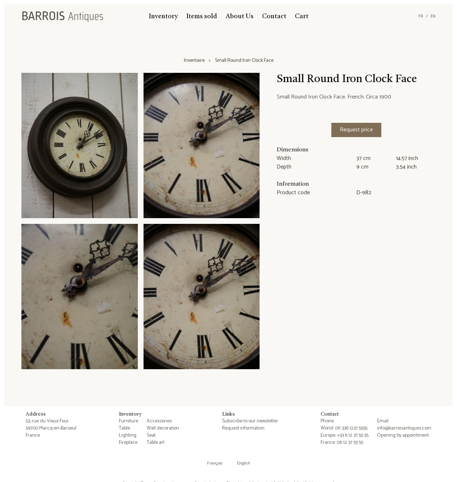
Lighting (127, 435)
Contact (274, 16)
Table (124, 428)
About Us (239, 16)
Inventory (163, 16)
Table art (156, 442)
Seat (151, 435)
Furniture (128, 421)
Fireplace (128, 442)
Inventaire (194, 60)
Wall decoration (163, 428)
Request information (243, 428)
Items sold (201, 16)
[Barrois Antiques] (62, 16)
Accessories (159, 421)
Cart (301, 16)
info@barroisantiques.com (404, 428)
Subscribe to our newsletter (250, 421)
